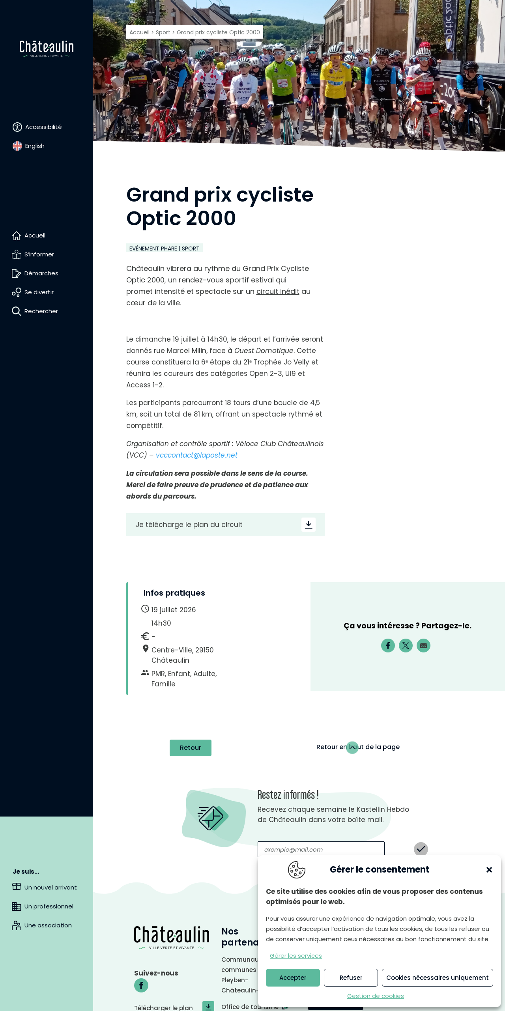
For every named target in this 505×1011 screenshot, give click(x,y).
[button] (489, 870)
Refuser (351, 978)
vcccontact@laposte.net (197, 455)
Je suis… (26, 871)
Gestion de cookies (375, 996)
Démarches (41, 273)
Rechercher (41, 311)
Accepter (293, 978)
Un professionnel (48, 906)
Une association (48, 925)
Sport (163, 32)
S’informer (39, 254)
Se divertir (39, 292)
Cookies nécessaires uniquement (437, 978)
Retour (190, 635)
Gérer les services (296, 955)
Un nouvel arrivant (50, 887)
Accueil (34, 235)
